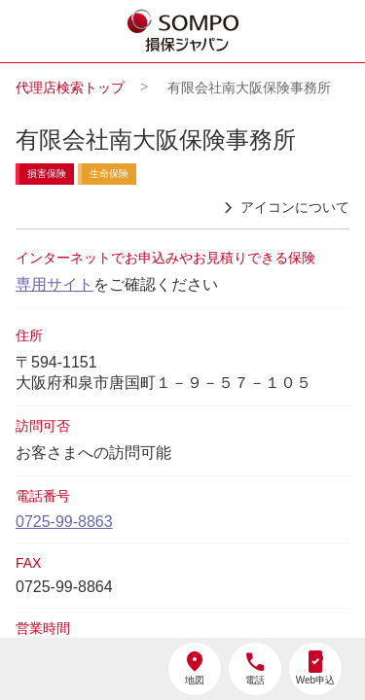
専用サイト (54, 284)
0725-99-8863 (64, 521)
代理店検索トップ (70, 87)
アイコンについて (283, 208)
